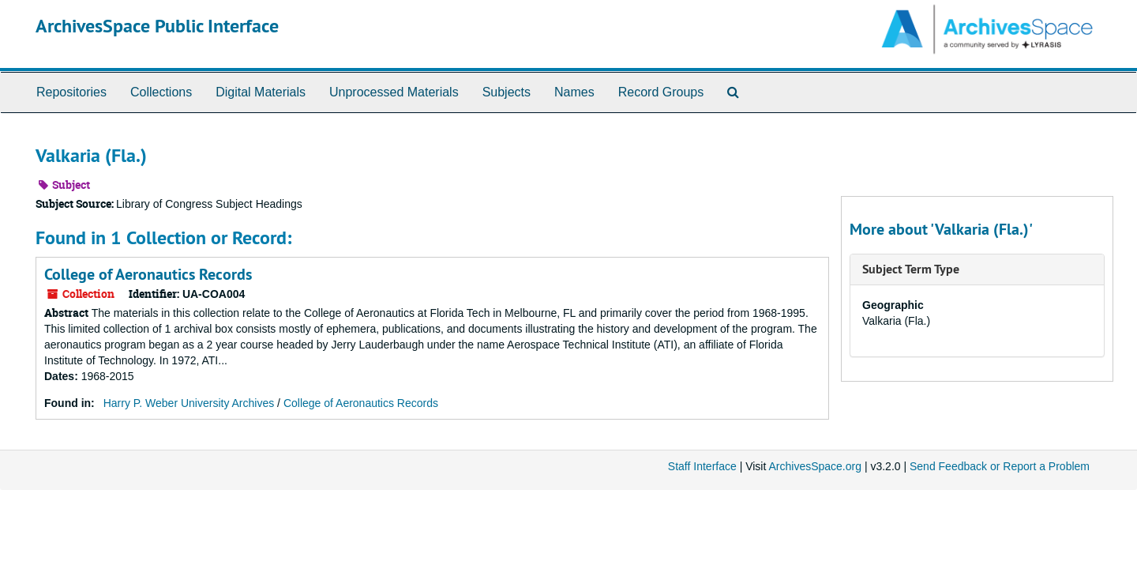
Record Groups (661, 92)
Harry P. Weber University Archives (189, 403)
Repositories (71, 92)
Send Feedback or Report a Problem (1000, 466)
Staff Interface (702, 466)
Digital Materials (261, 92)
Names (574, 92)
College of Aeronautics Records (148, 274)
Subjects (506, 92)
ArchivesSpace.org (814, 466)
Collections (161, 92)
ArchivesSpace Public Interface (157, 25)
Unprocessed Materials (394, 92)
